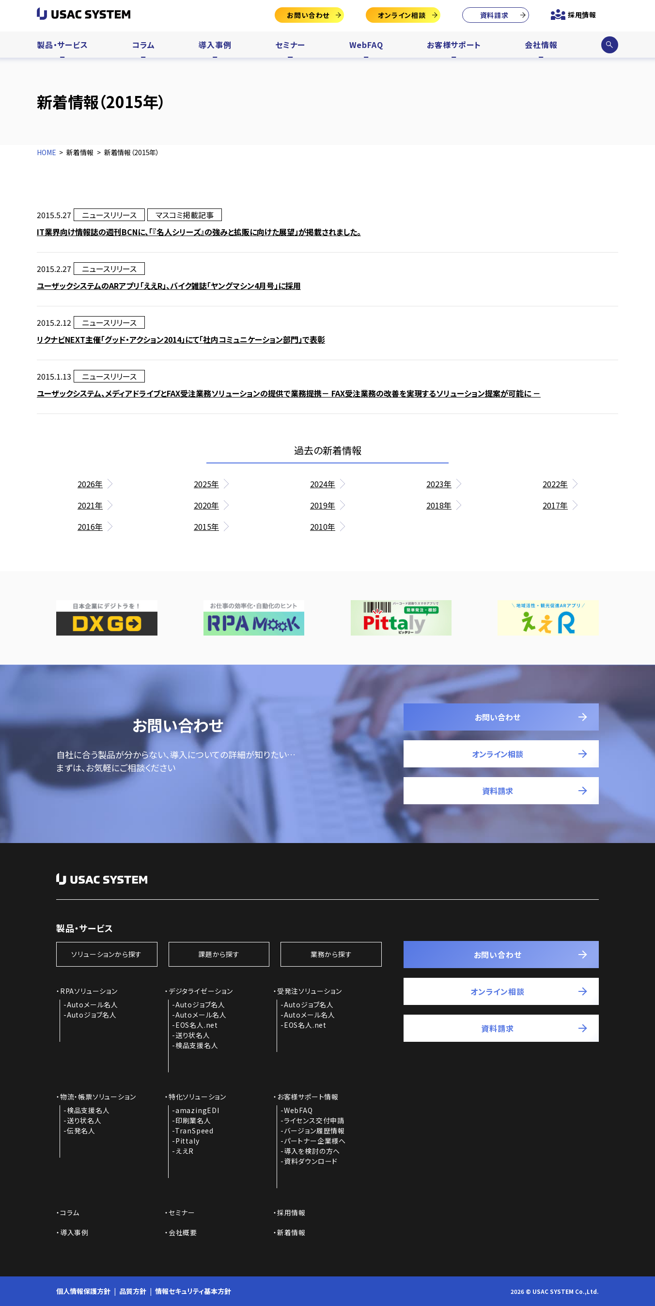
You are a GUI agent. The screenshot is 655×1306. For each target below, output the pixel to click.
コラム (143, 44)
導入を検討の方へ (312, 1151)
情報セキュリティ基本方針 (193, 1291)
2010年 (322, 526)
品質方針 (132, 1291)
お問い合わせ (308, 15)
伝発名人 (81, 1130)
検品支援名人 (196, 1045)
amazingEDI (197, 1110)
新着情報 (291, 1232)
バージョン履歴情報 (314, 1130)
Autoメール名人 (92, 1004)
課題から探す (219, 954)
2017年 (555, 505)
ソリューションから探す (106, 954)
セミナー (290, 44)
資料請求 (494, 15)
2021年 (90, 505)
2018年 (439, 505)
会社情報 (541, 44)
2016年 (90, 526)
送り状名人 (192, 1035)
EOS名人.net (196, 1025)
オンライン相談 (402, 15)
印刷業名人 (193, 1120)
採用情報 (582, 14)
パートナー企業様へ (315, 1141)
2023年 (439, 484)
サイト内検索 (609, 44)
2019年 (322, 505)
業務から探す (331, 954)
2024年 (322, 484)
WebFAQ (366, 44)
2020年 (206, 505)
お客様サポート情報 (308, 1096)
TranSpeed (194, 1130)
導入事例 (215, 44)
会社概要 (183, 1232)
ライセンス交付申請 (314, 1120)
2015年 (206, 526)
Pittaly (187, 1141)
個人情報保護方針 (83, 1291)
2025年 (206, 484)
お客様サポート (454, 44)
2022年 (555, 484)
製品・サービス (62, 44)
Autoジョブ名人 (92, 1014)
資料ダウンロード (311, 1161)
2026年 (90, 484)
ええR (184, 1151)
